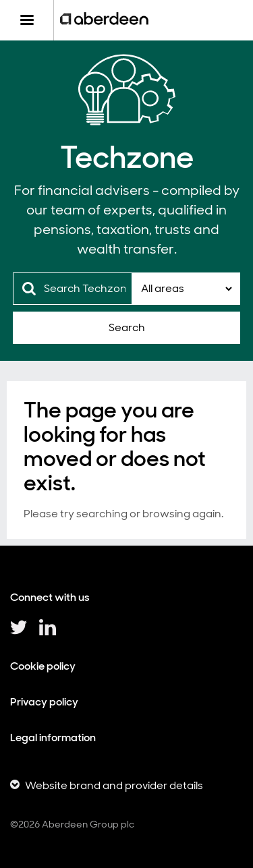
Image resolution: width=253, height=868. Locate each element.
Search (127, 327)
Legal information (53, 737)
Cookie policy (43, 666)
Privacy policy (44, 702)
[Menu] (26, 20)
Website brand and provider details (114, 785)
